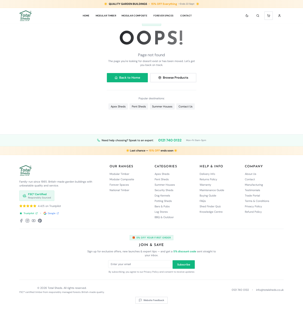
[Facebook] (21, 221)
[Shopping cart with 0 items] (268, 15)
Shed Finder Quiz (210, 206)
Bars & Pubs (162, 206)
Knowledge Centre (211, 211)
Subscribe (183, 264)
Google (51, 213)
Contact (186, 15)
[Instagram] (27, 221)
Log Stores (161, 211)
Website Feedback (151, 300)
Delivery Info (207, 174)
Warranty (205, 184)
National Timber (119, 190)
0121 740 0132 (169, 140)
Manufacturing (254, 184)
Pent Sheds (139, 106)
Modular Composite (122, 179)
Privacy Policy (253, 206)
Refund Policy (253, 211)
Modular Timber (119, 174)
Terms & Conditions (257, 201)
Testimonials (252, 190)
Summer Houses (162, 106)
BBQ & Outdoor (164, 217)
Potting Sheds (163, 201)
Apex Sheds (118, 106)
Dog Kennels (162, 195)
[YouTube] (34, 221)
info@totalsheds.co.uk (270, 290)
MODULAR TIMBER (106, 15)
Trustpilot (28, 213)
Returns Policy (208, 179)
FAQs (203, 201)
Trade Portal (252, 195)
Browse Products (173, 78)
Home (86, 15)
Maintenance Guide (212, 190)
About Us (250, 174)
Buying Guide (208, 195)
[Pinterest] (40, 221)
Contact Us (185, 106)
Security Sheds (164, 190)
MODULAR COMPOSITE (134, 15)
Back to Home (127, 78)
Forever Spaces (163, 15)
